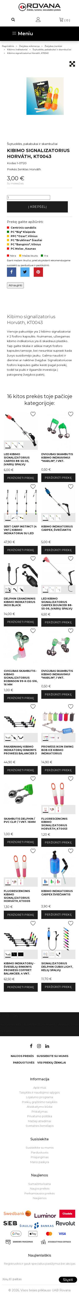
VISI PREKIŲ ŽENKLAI (51, 1062)
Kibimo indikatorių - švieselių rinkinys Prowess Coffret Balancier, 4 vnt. (19, 968)
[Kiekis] (28, 197)
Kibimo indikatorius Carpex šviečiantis (57, 892)
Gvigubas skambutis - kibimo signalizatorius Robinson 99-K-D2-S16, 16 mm (20, 677)
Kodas (11, 163)
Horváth (35, 169)
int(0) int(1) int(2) (21, 430)
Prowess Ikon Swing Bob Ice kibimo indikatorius (57, 750)
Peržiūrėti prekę (20, 478)
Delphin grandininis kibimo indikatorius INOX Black (19, 602)
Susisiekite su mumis (39, 1024)
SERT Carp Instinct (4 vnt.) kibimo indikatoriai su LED (20, 530)
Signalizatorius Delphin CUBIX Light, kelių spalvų (57, 967)
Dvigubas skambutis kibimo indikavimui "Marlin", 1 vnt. (57, 458)
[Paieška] (13, 19)
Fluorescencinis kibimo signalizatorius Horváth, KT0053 (54, 823)
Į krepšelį (37, 207)
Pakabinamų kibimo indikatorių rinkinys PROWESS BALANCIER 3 (20, 750)
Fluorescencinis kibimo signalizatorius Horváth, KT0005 (17, 896)
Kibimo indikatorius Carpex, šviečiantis (57, 528)
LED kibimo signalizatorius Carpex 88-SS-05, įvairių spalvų (16, 459)
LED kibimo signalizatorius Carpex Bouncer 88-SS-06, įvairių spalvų (56, 603)
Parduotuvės (23, 1062)
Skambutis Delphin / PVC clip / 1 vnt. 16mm (20, 820)
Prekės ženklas (17, 169)
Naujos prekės (22, 1056)
